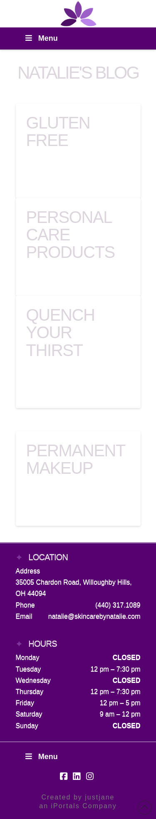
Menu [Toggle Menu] (41, 38)
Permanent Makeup (75, 459)
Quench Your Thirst (60, 332)
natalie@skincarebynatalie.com (94, 616)
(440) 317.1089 (118, 605)
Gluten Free (58, 131)
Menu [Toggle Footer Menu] (41, 756)
